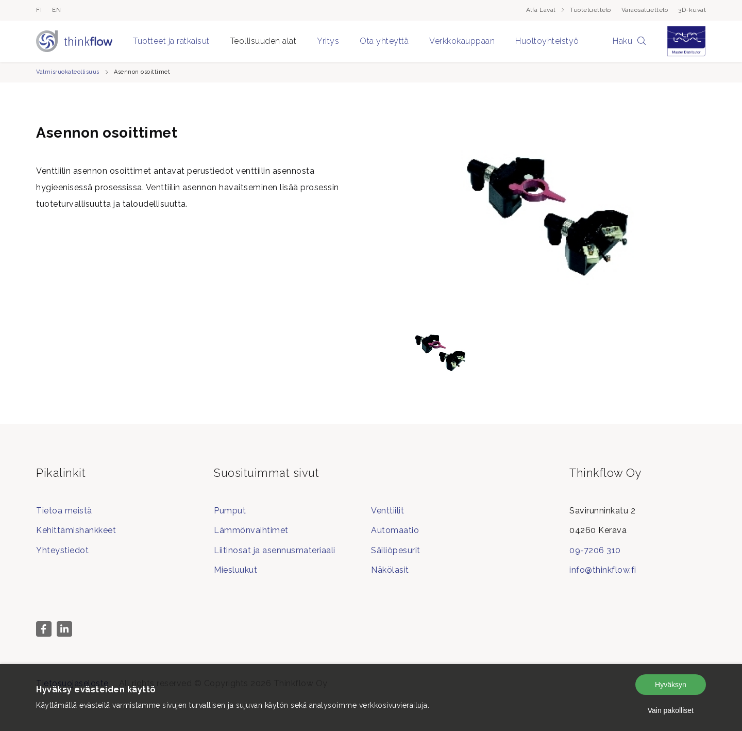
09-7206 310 (595, 550)
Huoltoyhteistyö (547, 41)
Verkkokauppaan (462, 41)
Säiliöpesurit (395, 550)
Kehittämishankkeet (76, 530)
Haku (629, 41)
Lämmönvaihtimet (251, 530)
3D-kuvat (692, 9)
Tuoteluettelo (590, 9)
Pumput (230, 511)
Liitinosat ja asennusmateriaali (274, 550)
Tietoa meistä (64, 511)
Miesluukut (235, 570)
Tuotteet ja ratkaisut (171, 41)
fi (39, 9)
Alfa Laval (545, 9)
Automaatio (395, 530)
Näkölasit (390, 570)
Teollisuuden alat (263, 41)
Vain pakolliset (671, 710)
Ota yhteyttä (384, 41)
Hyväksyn (670, 684)
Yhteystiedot (62, 550)
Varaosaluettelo (644, 9)
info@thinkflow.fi (602, 570)
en (56, 9)
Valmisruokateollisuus (67, 72)
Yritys (328, 41)
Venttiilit (387, 511)
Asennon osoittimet (142, 72)
